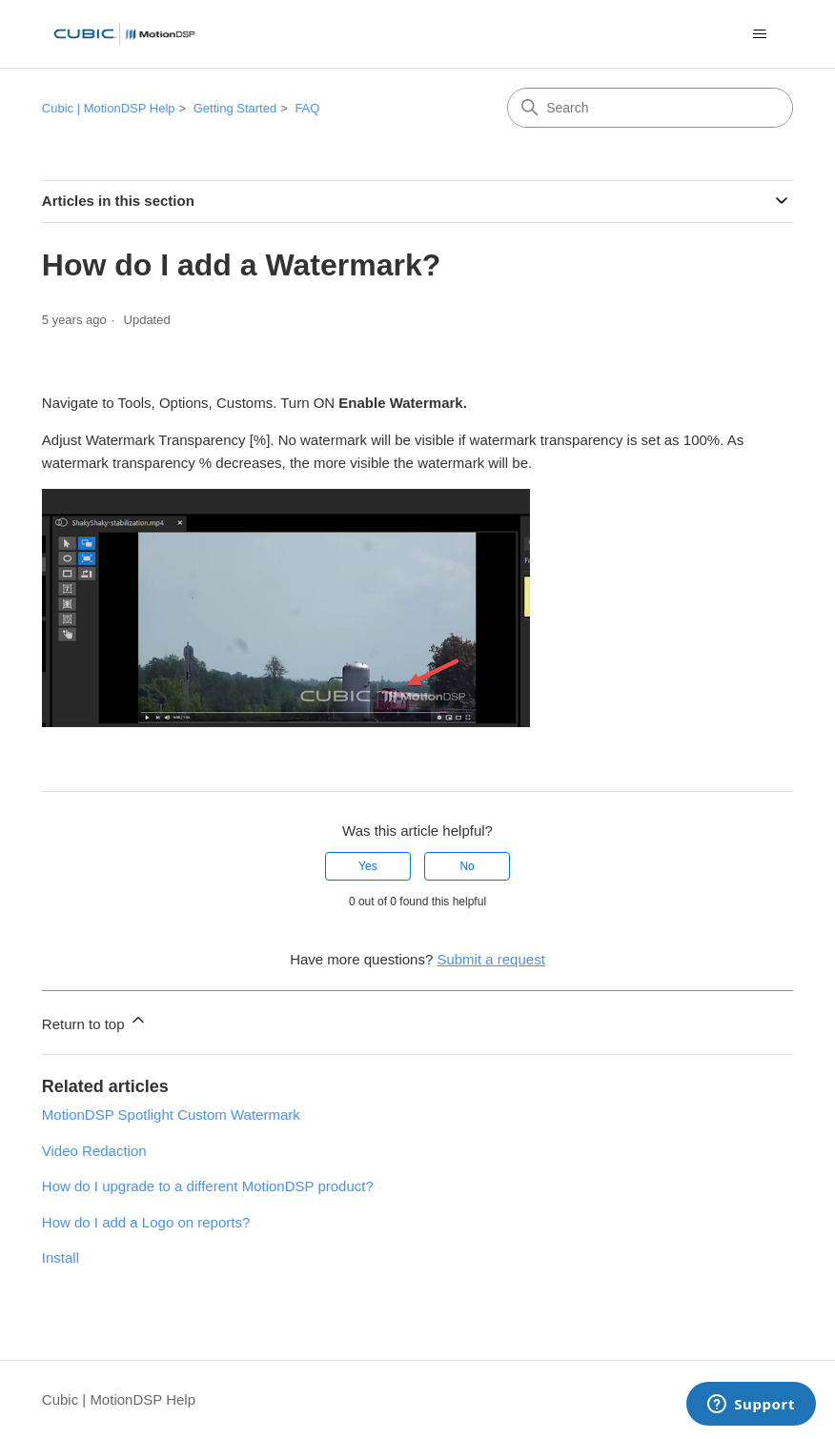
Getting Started (234, 108)
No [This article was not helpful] (466, 866)
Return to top (95, 1021)
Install (60, 1257)
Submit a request (490, 959)
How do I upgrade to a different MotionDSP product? (208, 1186)
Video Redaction (94, 1151)
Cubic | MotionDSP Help (108, 108)
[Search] (650, 108)
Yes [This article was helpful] (367, 866)
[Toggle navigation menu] (759, 34)
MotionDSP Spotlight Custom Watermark (171, 1114)
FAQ (307, 108)
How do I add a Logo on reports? (146, 1222)
